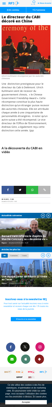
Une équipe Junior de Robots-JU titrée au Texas (24, 278)
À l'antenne (39, 10)
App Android (39, 359)
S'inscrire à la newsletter (26, 319)
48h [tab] (4, 256)
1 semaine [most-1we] (14, 256)
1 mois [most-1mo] (24, 256)
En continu (13, 10)
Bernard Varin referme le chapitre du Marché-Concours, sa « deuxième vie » (25, 237)
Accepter (26, 402)
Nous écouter (45, 3)
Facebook (10, 347)
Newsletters (12, 359)
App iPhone (25, 359)
